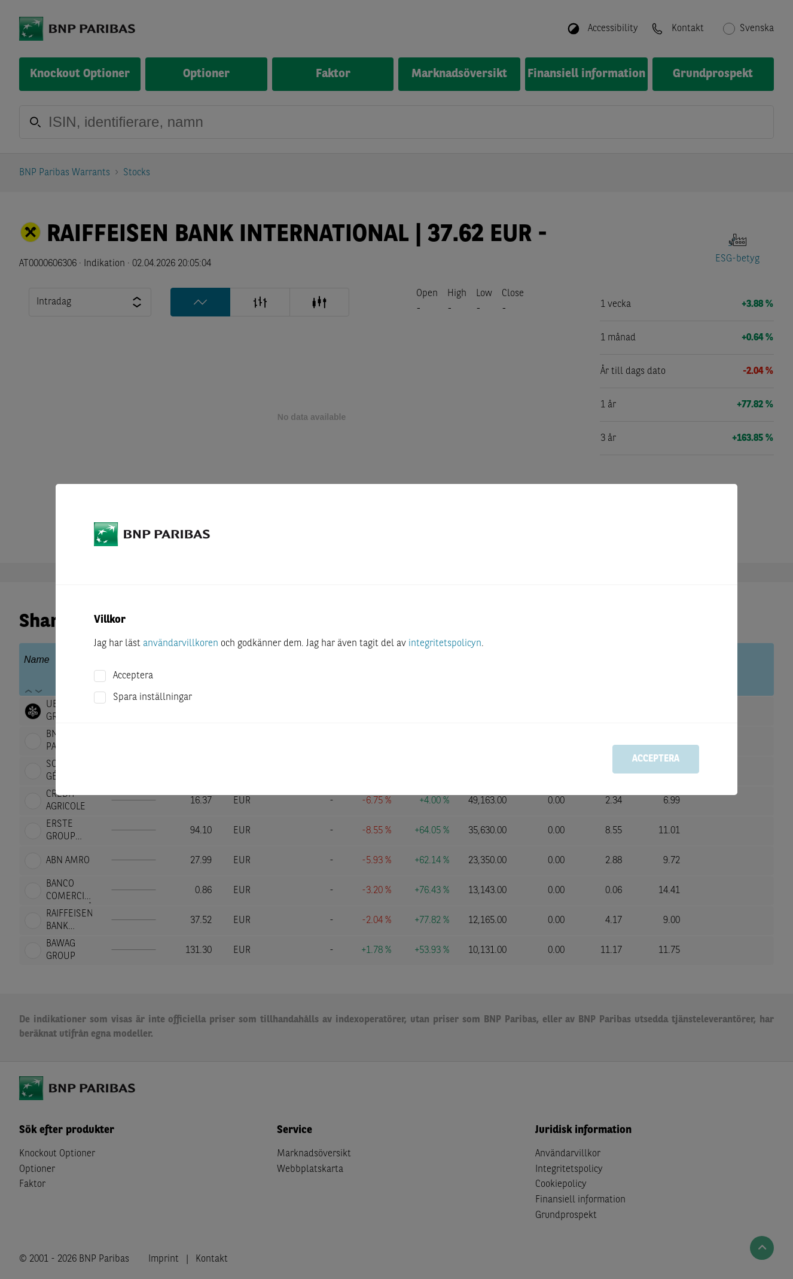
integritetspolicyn (444, 643)
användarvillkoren (180, 643)
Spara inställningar (152, 697)
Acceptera (133, 676)
